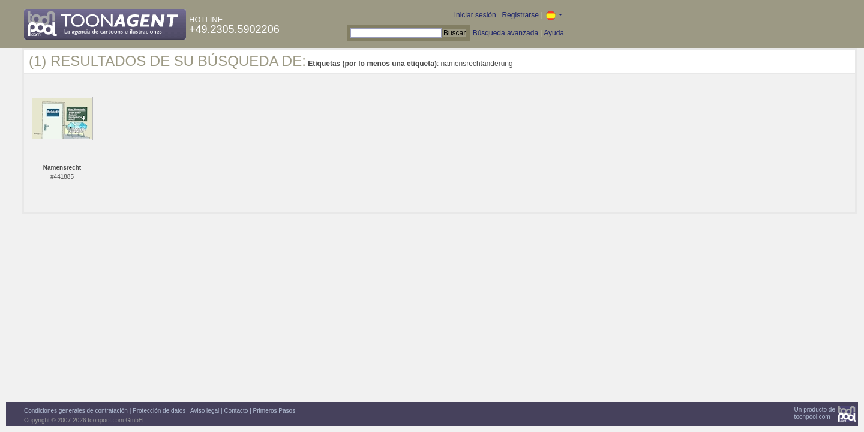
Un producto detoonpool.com (814, 413)
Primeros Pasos (274, 410)
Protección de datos (159, 410)
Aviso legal (204, 410)
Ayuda (554, 33)
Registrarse (520, 15)
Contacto (236, 410)
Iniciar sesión (475, 15)
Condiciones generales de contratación (76, 410)
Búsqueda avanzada (505, 33)
